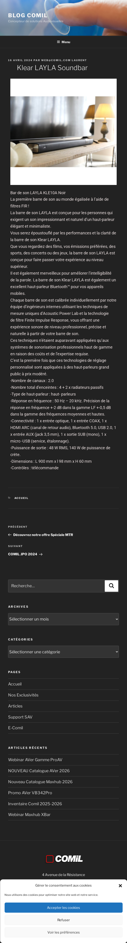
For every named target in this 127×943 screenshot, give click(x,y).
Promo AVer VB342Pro (30, 792)
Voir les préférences (63, 932)
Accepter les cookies (63, 908)
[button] (120, 885)
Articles (15, 706)
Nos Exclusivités (23, 695)
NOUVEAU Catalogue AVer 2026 (39, 770)
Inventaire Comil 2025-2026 (35, 803)
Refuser (63, 920)
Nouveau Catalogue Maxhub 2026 (40, 781)
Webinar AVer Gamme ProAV (35, 759)
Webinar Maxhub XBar (29, 814)
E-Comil (15, 727)
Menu (63, 42)
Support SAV (20, 717)
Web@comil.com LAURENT (64, 60)
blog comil (28, 15)
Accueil (21, 498)
